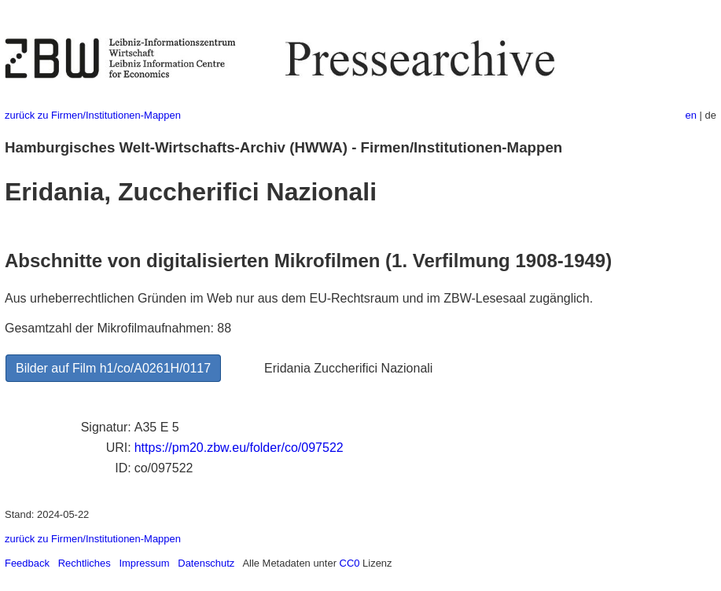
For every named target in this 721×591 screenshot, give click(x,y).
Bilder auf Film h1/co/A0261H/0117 (113, 368)
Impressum (144, 563)
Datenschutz (206, 563)
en (691, 115)
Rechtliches (84, 563)
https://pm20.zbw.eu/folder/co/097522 (239, 447)
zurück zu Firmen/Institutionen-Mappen (93, 115)
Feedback (27, 563)
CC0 (350, 563)
